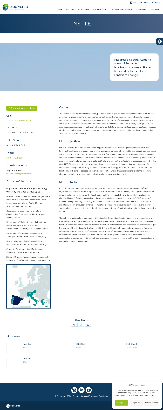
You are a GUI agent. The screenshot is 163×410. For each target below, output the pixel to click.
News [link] (133, 2)
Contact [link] (145, 2)
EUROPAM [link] (131, 344)
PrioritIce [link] (27, 344)
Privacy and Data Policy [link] (98, 396)
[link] (159, 41)
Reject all (136, 403)
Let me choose (151, 403)
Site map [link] (84, 396)
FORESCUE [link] (80, 344)
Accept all (121, 403)
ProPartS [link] (27, 358)
